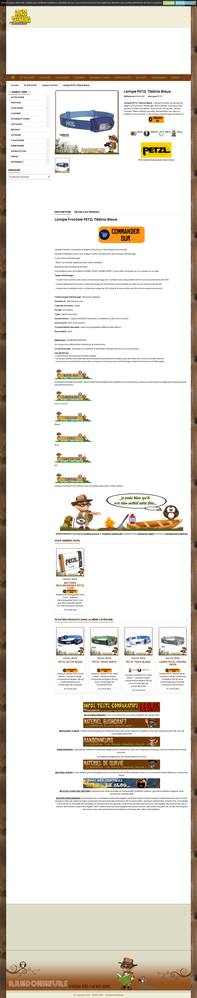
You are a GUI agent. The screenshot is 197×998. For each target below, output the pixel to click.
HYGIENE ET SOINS (99, 77)
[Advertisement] (98, 51)
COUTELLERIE (17, 140)
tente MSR (128, 793)
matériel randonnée (112, 533)
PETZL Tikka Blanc (138, 662)
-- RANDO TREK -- (19, 92)
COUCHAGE (62, 77)
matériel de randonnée (147, 715)
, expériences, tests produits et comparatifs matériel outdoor (105, 791)
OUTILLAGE (16, 124)
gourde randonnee (123, 803)
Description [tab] (63, 212)
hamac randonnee (169, 749)
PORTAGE (45, 77)
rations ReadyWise (150, 809)
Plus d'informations (185, 3)
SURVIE (175, 77)
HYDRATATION (122, 77)
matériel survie (91, 533)
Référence (129, 96)
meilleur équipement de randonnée (118, 756)
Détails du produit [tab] (87, 212)
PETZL (159, 96)
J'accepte (169, 3)
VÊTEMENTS (17, 161)
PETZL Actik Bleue (70, 662)
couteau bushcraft (167, 730)
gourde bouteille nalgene (165, 791)
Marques (14, 170)
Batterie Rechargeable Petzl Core (70, 585)
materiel (121, 730)
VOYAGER (16, 135)
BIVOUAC (141, 77)
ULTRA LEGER (27, 77)
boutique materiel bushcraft (164, 798)
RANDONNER (158, 77)
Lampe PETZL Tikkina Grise (172, 663)
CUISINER (79, 77)
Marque (152, 96)
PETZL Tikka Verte (104, 662)
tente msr (172, 801)
